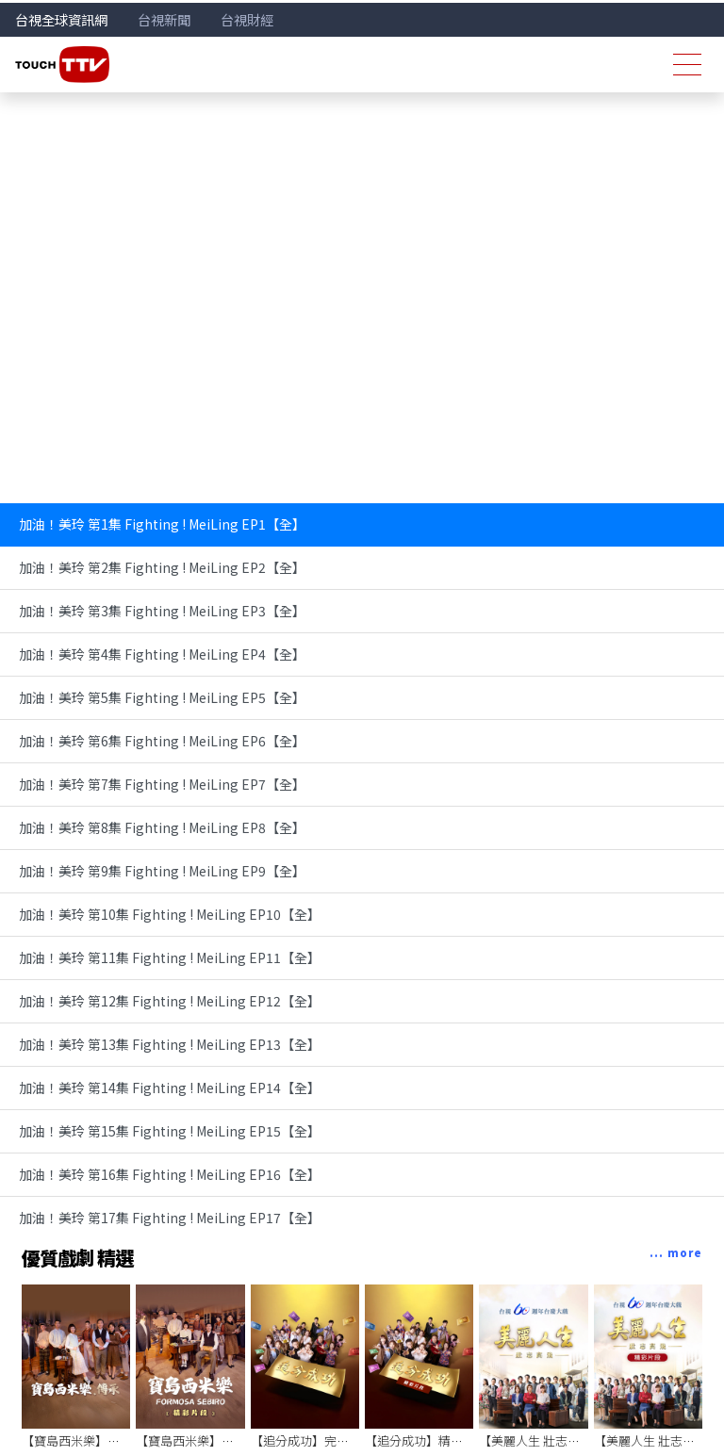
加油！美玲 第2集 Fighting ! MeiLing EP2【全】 (162, 567)
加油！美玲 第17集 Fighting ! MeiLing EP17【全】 (170, 1217)
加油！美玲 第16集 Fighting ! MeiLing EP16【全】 (170, 1174)
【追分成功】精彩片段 (426, 1440)
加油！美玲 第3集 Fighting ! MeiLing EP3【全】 (162, 610)
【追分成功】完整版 (306, 1440)
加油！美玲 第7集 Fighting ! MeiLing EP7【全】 (162, 784)
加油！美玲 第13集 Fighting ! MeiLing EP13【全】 (170, 1044)
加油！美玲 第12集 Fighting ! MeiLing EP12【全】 (170, 1000)
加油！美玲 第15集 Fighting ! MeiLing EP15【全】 (170, 1130)
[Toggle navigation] (687, 64)
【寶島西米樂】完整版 (83, 1440)
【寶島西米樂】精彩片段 (203, 1440)
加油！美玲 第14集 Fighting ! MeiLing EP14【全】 (170, 1087)
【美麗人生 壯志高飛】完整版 (560, 1440)
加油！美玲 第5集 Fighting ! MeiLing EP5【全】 (162, 697)
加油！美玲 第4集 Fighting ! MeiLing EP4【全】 (162, 654)
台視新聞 (164, 19)
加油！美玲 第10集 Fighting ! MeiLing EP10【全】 (170, 914)
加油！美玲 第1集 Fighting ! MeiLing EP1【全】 (162, 524)
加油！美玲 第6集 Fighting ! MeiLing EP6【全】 (162, 740)
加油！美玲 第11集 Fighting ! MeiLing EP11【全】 (170, 957)
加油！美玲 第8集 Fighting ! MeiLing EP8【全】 (162, 827)
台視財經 (247, 19)
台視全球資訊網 (61, 19)
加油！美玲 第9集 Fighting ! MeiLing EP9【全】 (162, 870)
